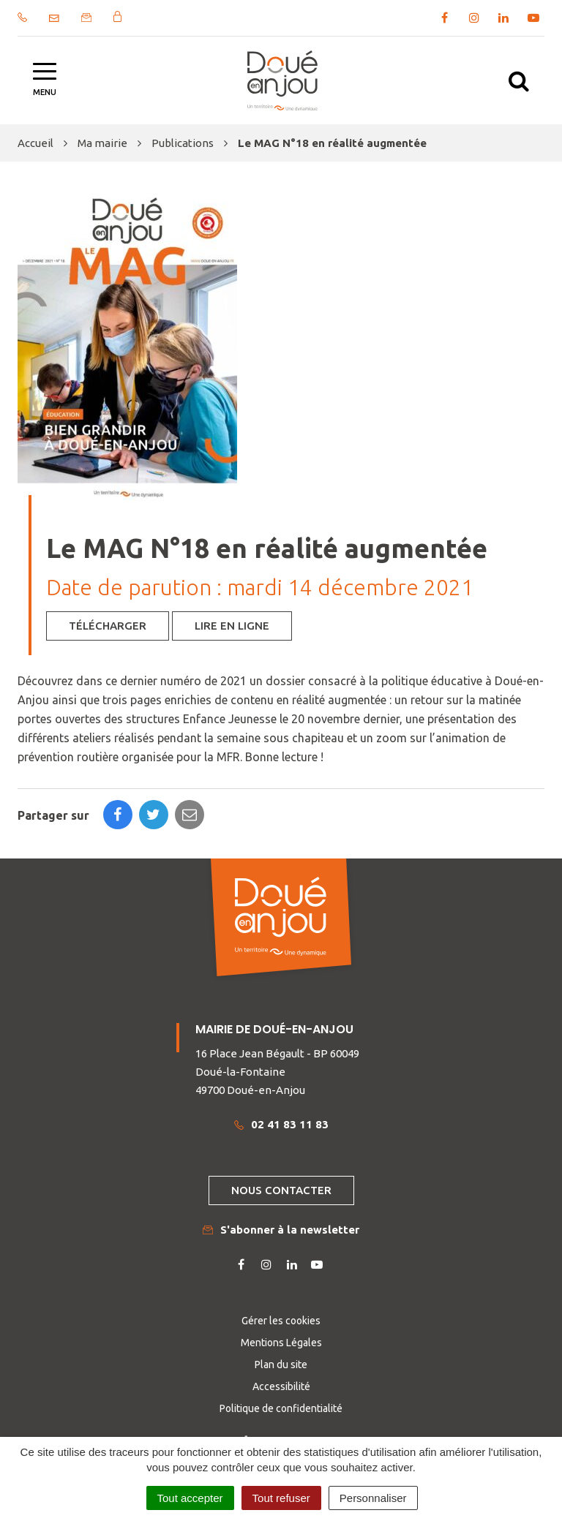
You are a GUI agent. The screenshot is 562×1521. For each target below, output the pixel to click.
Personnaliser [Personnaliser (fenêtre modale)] (373, 1498)
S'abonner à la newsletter (281, 1229)
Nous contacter (281, 1190)
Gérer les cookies (281, 1320)
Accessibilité (281, 1386)
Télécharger (107, 625)
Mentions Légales (281, 1342)
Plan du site (281, 1364)
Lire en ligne (232, 625)
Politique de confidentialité (281, 1408)
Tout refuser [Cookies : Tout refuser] (281, 1498)
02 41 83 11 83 (281, 1124)
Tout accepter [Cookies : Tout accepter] (190, 1498)
